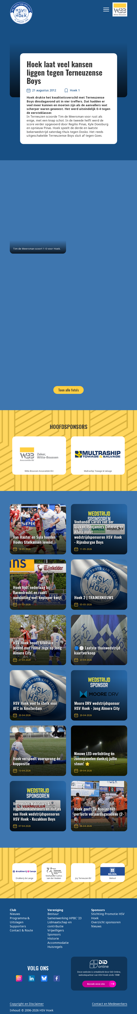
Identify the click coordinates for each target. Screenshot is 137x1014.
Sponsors (54, 934)
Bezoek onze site (96, 983)
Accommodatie (58, 943)
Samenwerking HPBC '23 (64, 918)
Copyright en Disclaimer (27, 1004)
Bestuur (53, 914)
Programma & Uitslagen (20, 920)
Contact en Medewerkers (109, 1004)
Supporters (18, 926)
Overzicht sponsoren (106, 922)
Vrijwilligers (55, 930)
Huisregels (54, 947)
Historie (53, 938)
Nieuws (15, 914)
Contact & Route (21, 930)
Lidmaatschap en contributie (59, 924)
